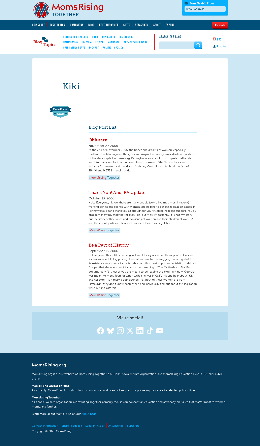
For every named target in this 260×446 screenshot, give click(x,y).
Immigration (70, 42)
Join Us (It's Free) (202, 3)
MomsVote (38, 25)
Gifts (126, 25)
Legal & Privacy (94, 425)
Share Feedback (72, 425)
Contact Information (45, 425)
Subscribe (133, 425)
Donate (220, 25)
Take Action (57, 25)
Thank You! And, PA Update (117, 192)
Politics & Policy (113, 47)
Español (171, 25)
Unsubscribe (116, 425)
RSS (219, 39)
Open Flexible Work (136, 42)
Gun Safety (109, 36)
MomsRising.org (71, 10)
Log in (221, 46)
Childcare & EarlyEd (75, 36)
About (157, 25)
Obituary (98, 139)
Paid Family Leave (74, 47)
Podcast (94, 47)
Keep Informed (109, 25)
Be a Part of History (109, 245)
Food (95, 36)
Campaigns (77, 25)
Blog (91, 25)
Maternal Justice (93, 42)
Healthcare (126, 36)
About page (89, 414)
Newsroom (142, 25)
